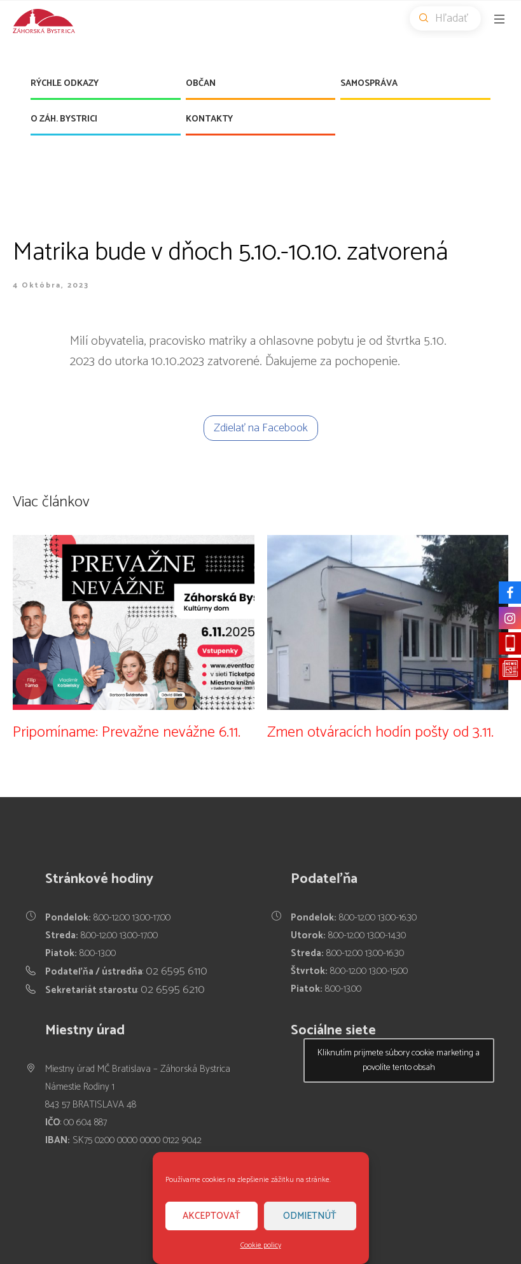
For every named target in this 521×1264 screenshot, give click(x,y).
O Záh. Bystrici (64, 119)
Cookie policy (260, 1245)
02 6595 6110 (176, 971)
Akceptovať (211, 1216)
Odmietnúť (310, 1216)
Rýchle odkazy (65, 83)
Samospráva (369, 83)
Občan (201, 83)
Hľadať (450, 18)
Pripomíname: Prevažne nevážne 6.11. (126, 732)
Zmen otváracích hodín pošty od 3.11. (380, 732)
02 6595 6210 (173, 989)
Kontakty (209, 119)
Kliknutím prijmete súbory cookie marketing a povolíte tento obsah (398, 1060)
